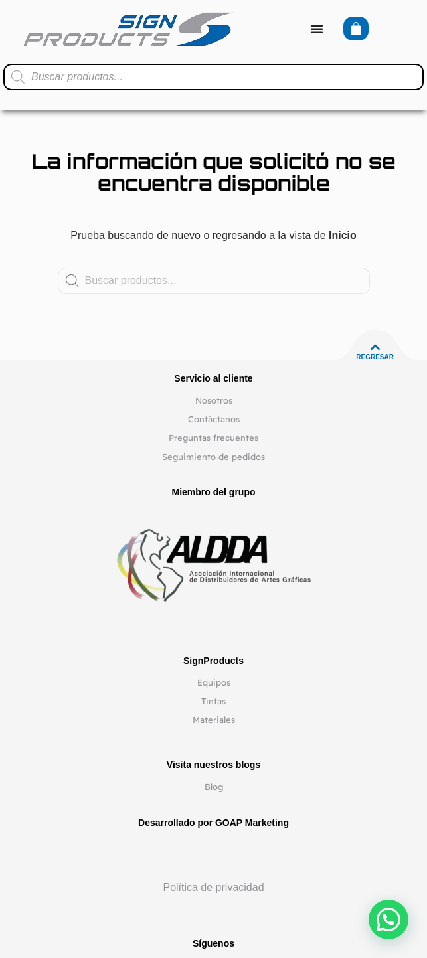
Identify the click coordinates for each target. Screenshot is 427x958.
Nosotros (213, 400)
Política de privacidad (213, 887)
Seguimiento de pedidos (213, 456)
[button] (388, 919)
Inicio (343, 235)
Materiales (214, 719)
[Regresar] (375, 347)
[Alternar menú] (316, 28)
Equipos (213, 682)
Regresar (375, 356)
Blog (214, 786)
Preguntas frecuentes (213, 437)
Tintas (213, 701)
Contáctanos (214, 419)
